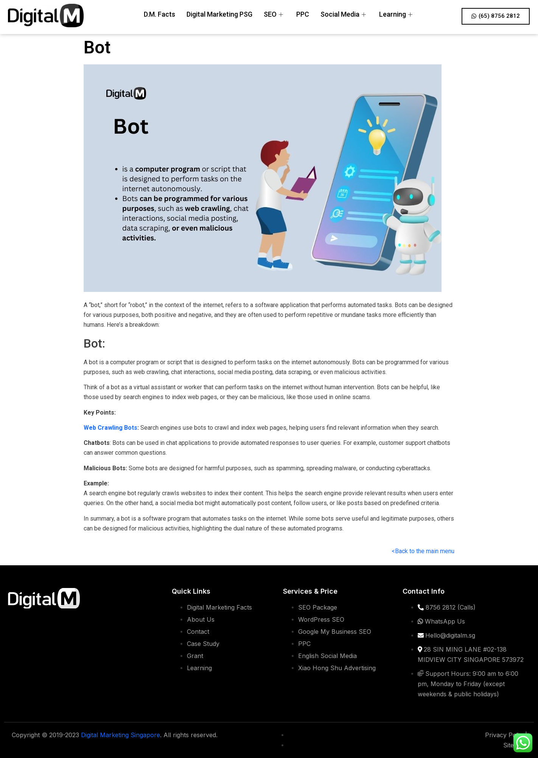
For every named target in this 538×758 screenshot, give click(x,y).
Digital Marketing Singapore (120, 735)
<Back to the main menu (423, 551)
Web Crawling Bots (110, 427)
